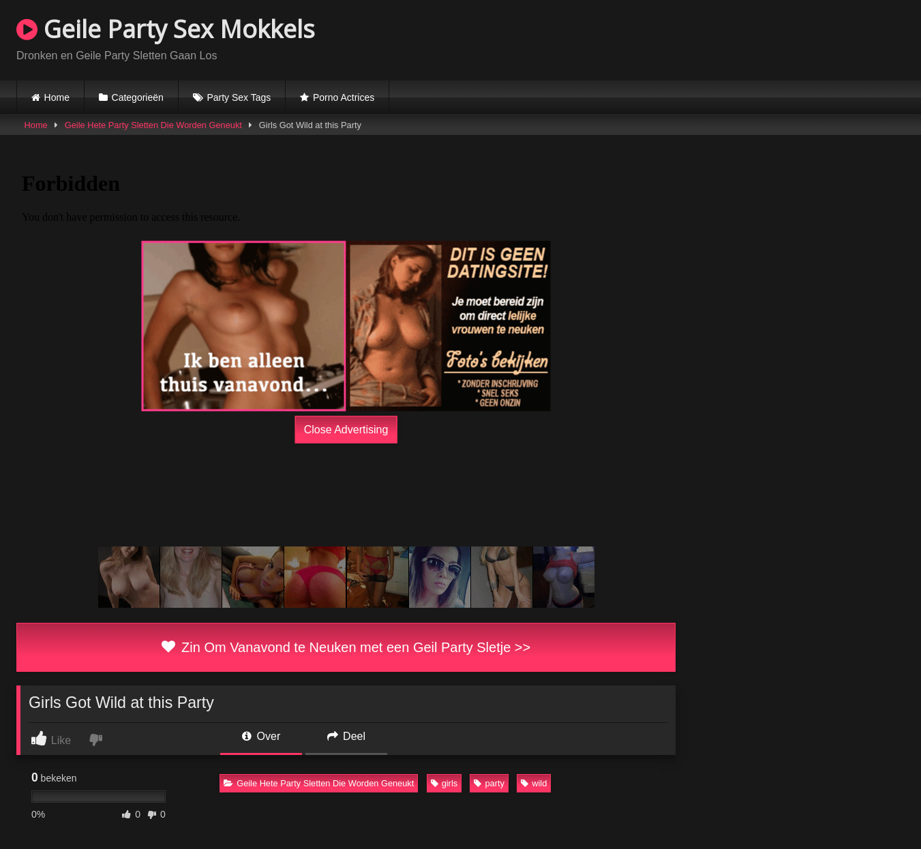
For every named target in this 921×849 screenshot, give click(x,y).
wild (534, 783)
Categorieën (138, 97)
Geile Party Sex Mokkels (165, 29)
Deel (346, 736)
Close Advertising (346, 429)
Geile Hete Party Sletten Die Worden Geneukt (153, 125)
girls (444, 783)
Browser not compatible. (745, 38)
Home (57, 97)
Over (261, 736)
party (489, 783)
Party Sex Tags (239, 97)
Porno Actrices (343, 97)
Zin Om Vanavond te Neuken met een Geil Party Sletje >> (346, 647)
